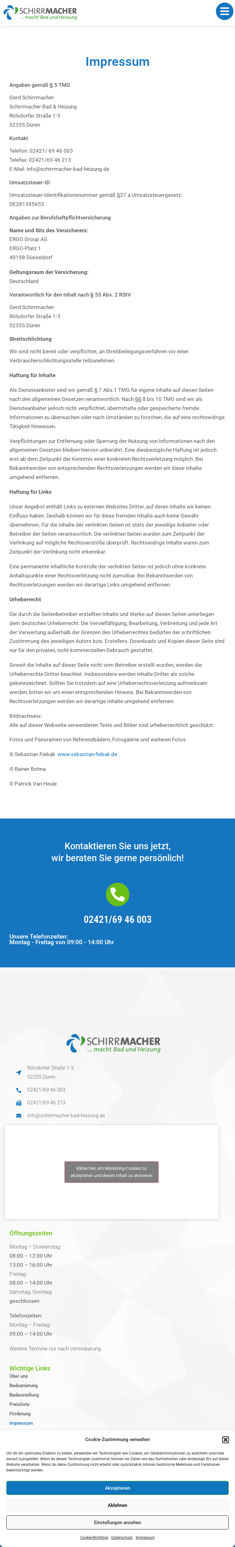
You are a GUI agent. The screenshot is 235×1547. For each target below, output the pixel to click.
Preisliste (19, 1404)
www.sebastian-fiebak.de (87, 754)
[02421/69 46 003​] (117, 894)
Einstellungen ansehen (117, 1522)
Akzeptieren (117, 1488)
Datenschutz (122, 1537)
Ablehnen (117, 1505)
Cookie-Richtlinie (94, 1537)
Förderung (20, 1414)
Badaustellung (24, 1395)
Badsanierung (23, 1385)
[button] (225, 1440)
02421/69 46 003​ (118, 919)
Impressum (145, 1537)
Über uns (18, 1376)
